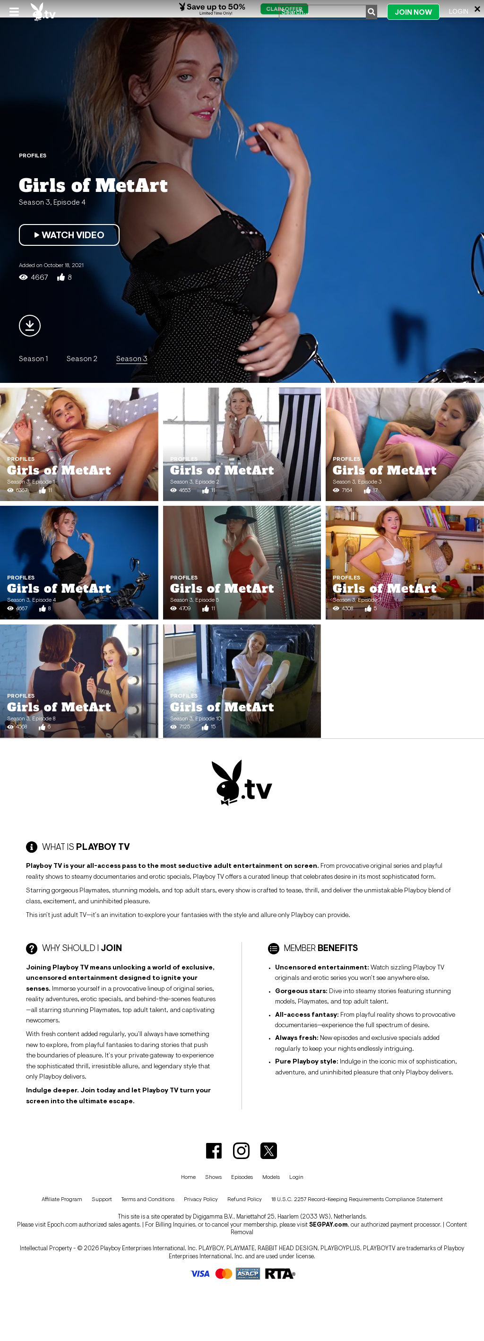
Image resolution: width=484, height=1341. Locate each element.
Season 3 (131, 358)
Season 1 (33, 358)
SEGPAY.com (328, 1224)
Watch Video (69, 235)
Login (458, 11)
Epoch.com (62, 1224)
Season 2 (82, 358)
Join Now (413, 12)
